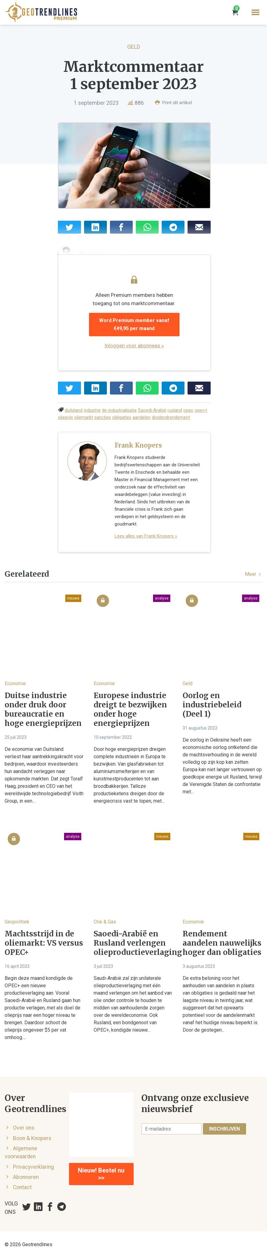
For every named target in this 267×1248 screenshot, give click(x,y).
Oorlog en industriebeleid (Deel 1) (212, 695)
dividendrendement (171, 422)
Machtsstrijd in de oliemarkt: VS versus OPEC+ (44, 933)
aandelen (141, 422)
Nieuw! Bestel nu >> (101, 1164)
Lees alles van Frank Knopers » (146, 526)
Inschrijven (224, 1119)
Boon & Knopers (32, 1128)
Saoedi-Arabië (152, 415)
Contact (22, 1178)
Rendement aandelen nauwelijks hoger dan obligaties (222, 933)
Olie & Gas (105, 912)
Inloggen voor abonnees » (138, 350)
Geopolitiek (17, 912)
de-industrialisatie (119, 415)
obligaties (121, 422)
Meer (253, 564)
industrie (92, 415)
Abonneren (26, 1167)
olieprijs (65, 422)
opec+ (201, 415)
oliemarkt (83, 422)
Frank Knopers (138, 450)
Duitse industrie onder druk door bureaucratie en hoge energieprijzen (43, 699)
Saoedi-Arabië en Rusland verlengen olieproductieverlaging (133, 933)
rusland (175, 415)
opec (188, 415)
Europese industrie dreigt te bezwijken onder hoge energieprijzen (130, 699)
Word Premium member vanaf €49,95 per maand (138, 330)
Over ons (23, 1118)
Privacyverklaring (33, 1157)
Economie (15, 674)
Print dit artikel (173, 103)
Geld (133, 46)
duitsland (74, 415)
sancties (102, 422)
